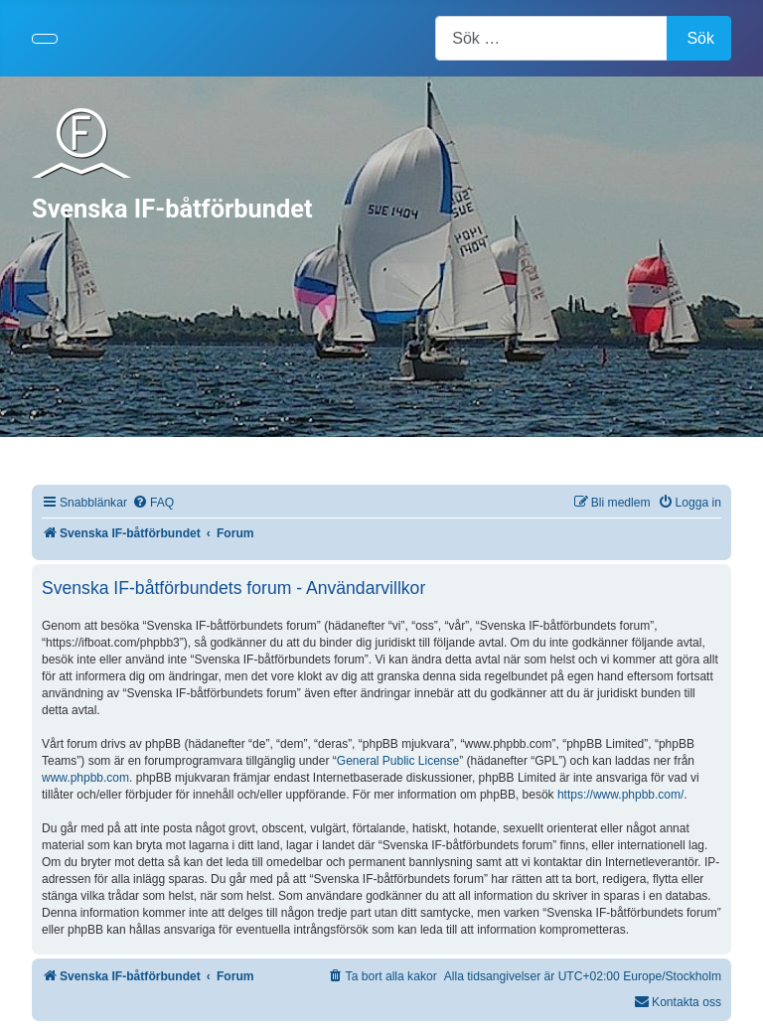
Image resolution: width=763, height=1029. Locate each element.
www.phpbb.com (85, 778)
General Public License (398, 761)
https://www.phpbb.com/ (620, 795)
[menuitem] (153, 503)
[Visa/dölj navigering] (45, 39)
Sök (700, 38)
